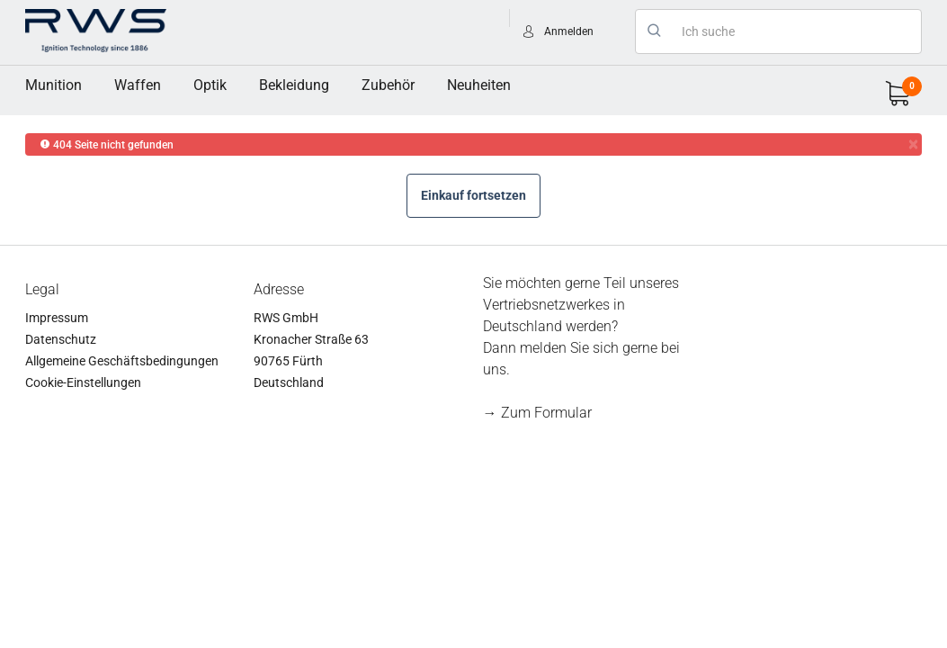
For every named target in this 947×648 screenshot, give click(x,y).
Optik (210, 85)
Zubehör (388, 85)
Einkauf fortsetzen (473, 195)
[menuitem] (53, 85)
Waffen (137, 85)
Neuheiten (479, 85)
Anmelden (569, 31)
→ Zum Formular (537, 412)
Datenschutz (60, 339)
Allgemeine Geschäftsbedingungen (122, 361)
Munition (53, 85)
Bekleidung (294, 85)
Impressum (56, 317)
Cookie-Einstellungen (83, 382)
